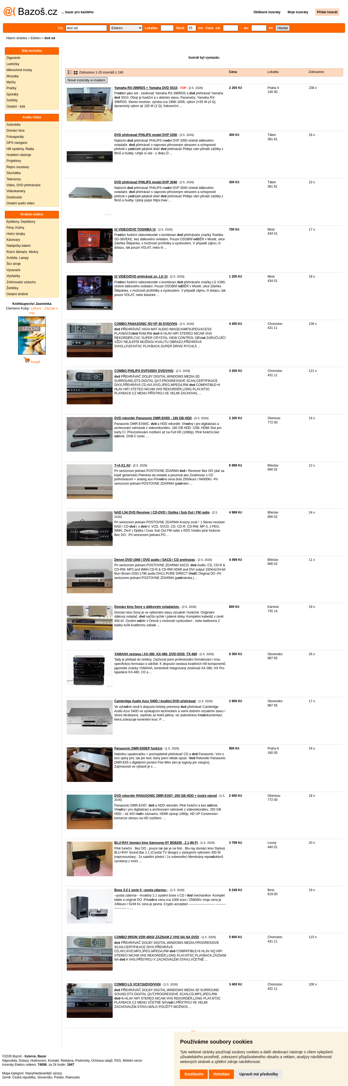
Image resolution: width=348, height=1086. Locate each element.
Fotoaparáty (15, 137)
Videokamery (15, 191)
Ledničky (12, 64)
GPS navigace (16, 143)
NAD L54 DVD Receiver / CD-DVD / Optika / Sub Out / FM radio (162, 512)
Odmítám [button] (221, 1074)
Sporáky (12, 94)
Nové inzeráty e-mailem (86, 80)
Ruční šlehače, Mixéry (22, 252)
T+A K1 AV (122, 465)
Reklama (67, 1060)
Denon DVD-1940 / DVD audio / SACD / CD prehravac (154, 560)
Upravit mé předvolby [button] (258, 1074)
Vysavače (13, 270)
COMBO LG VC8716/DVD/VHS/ (137, 984)
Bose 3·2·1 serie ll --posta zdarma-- (141, 890)
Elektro (36, 38)
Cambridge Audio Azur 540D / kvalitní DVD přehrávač (155, 701)
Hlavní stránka (16, 38)
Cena (233, 72)
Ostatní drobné (17, 294)
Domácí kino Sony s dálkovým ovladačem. (146, 607)
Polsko (59, 1077)
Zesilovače (14, 197)
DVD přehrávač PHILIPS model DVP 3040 (145, 182)
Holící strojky (15, 234)
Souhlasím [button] (193, 1074)
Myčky (11, 82)
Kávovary (13, 240)
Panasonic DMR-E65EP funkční (138, 748)
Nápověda (9, 1060)
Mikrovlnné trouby (19, 70)
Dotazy (23, 1060)
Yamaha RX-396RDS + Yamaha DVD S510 (146, 88)
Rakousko (73, 1077)
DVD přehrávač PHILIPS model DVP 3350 (145, 135)
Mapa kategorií (13, 1073)
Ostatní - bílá (15, 106)
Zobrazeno (316, 72)
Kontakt (53, 1060)
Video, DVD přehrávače (23, 185)
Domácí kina (15, 130)
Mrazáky (12, 76)
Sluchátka (13, 173)
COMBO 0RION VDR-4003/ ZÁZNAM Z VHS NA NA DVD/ (156, 937)
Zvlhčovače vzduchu (21, 282)
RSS (117, 1060)
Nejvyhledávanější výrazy (43, 1073)
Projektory (13, 161)
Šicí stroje (13, 264)
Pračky (11, 88)
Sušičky (12, 100)
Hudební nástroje (18, 155)
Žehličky (12, 288)
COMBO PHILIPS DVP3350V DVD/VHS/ (143, 371)
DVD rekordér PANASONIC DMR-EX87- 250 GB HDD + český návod (165, 796)
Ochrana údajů (102, 1060)
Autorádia (13, 124)
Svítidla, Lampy (17, 258)
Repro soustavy (17, 167)
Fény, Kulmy (15, 227)
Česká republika (23, 1077)
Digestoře (13, 58)
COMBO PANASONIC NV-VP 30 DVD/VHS (145, 324)
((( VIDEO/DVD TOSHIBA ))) (135, 229)
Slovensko (44, 1077)
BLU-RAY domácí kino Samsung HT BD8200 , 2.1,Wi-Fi (156, 843)
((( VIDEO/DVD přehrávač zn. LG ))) (141, 276)
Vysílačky (13, 276)
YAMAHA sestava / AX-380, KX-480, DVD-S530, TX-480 (155, 654)
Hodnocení (38, 1060)
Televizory (13, 179)
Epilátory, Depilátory (20, 222)
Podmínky (82, 1060)
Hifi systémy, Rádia (20, 149)
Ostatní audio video (20, 203)
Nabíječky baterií (18, 246)
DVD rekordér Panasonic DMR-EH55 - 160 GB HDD (153, 418)
